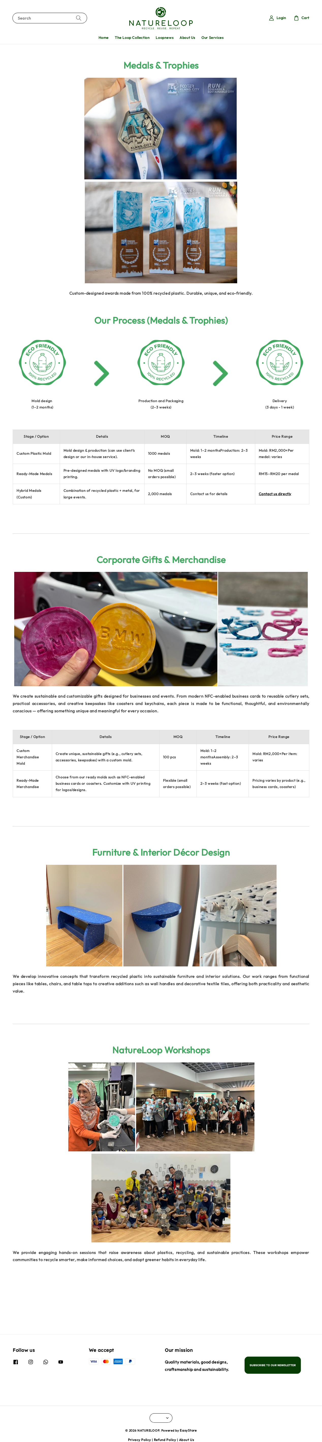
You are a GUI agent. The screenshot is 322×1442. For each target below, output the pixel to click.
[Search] (79, 18)
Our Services (212, 37)
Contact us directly (275, 494)
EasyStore (188, 1430)
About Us (187, 37)
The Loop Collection (132, 37)
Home (104, 37)
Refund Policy (165, 1440)
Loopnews (164, 37)
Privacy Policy (139, 1440)
